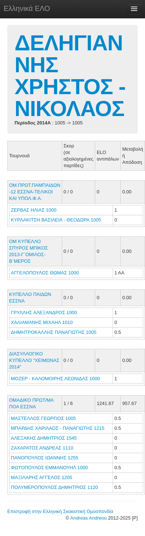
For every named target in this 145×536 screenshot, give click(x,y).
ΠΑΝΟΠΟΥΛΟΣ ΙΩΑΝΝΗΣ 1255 (44, 457)
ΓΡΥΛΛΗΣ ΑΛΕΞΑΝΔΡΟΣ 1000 (44, 312)
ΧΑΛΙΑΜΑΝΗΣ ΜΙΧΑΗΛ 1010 (42, 322)
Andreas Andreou (88, 518)
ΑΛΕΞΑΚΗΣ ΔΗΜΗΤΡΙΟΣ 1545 (44, 438)
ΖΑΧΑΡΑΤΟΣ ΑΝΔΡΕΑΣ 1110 (42, 448)
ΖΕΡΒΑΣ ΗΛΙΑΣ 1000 (33, 210)
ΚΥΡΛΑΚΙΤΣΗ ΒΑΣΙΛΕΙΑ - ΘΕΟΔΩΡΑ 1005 (56, 220)
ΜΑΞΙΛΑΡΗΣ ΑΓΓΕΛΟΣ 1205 (41, 477)
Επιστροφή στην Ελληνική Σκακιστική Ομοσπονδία (60, 511)
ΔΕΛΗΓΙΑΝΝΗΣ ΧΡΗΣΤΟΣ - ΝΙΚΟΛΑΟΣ (70, 76)
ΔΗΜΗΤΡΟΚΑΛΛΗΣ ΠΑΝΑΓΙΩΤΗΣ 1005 (53, 332)
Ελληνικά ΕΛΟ (27, 8)
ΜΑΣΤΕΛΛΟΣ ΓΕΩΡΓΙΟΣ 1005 (43, 418)
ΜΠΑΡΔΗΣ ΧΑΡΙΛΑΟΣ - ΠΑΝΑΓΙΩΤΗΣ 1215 (57, 428)
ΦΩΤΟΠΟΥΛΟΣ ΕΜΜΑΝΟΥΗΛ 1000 (49, 467)
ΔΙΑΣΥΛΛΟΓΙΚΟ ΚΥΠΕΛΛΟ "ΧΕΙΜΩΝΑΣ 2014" (34, 360)
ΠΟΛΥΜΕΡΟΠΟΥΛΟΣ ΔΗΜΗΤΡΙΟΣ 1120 (54, 487)
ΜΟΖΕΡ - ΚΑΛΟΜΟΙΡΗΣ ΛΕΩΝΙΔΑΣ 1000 (55, 378)
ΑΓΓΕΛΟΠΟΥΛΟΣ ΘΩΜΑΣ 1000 (45, 272)
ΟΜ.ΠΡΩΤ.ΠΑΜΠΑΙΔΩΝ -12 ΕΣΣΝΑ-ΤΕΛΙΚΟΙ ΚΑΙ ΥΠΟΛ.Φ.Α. (34, 191)
